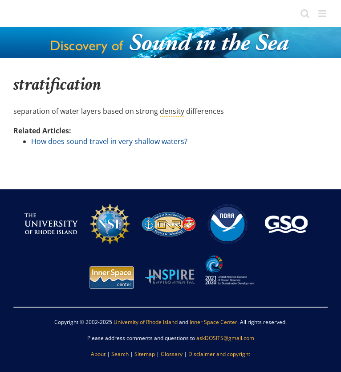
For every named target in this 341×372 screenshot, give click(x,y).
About (98, 354)
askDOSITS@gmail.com (225, 338)
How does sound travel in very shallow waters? (109, 141)
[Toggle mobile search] (304, 13)
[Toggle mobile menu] (323, 13)
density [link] (172, 111)
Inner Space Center (213, 322)
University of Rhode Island (146, 322)
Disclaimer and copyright (219, 354)
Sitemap (144, 354)
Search (120, 354)
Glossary (172, 354)
